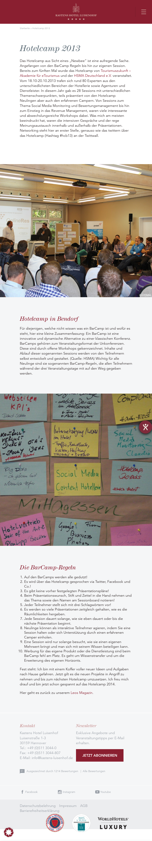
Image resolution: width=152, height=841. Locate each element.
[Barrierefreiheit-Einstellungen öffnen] (145, 427)
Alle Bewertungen (94, 771)
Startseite (25, 28)
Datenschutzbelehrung (38, 806)
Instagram (69, 792)
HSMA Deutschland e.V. (93, 75)
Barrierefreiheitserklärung (39, 811)
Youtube (105, 792)
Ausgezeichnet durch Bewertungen (53, 771)
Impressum (68, 806)
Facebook (31, 792)
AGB (83, 806)
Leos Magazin (81, 693)
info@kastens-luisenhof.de (52, 758)
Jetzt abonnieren (99, 755)
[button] (8, 832)
